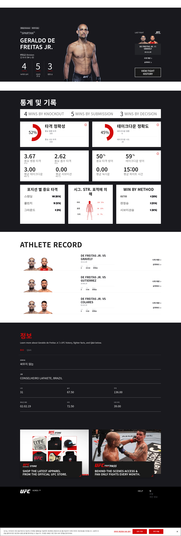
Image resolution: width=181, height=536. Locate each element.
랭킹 (26, 8)
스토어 (156, 8)
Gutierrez (88, 281)
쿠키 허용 (156, 531)
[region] (90, 532)
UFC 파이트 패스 (142, 8)
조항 (151, 493)
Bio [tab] (22, 349)
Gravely (87, 259)
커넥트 (129, 8)
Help (140, 490)
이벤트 (17, 8)
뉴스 (45, 8)
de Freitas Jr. (91, 256)
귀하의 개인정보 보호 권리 (122, 531)
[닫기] (177, 531)
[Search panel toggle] (162, 8)
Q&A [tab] (29, 349)
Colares (87, 302)
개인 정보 (153, 496)
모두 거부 (140, 531)
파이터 (36, 8)
